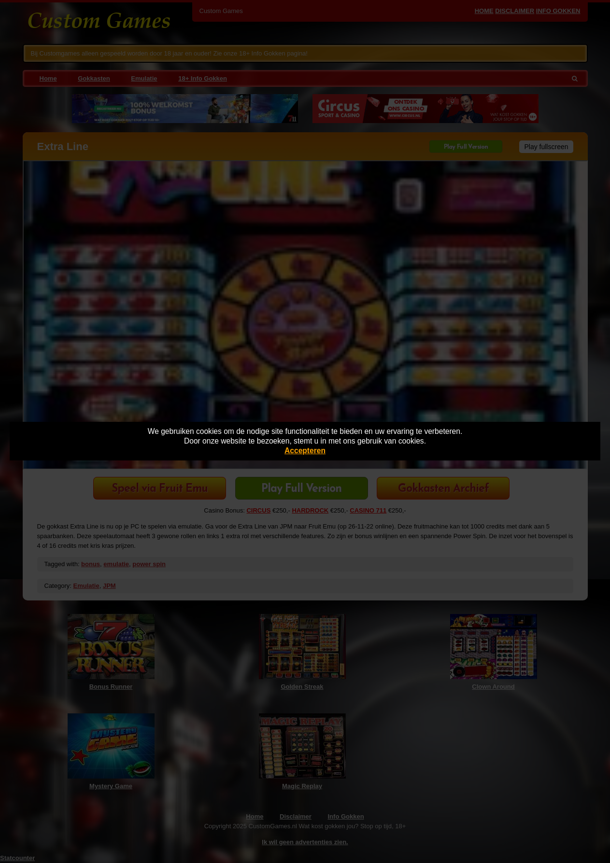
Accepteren (305, 450)
